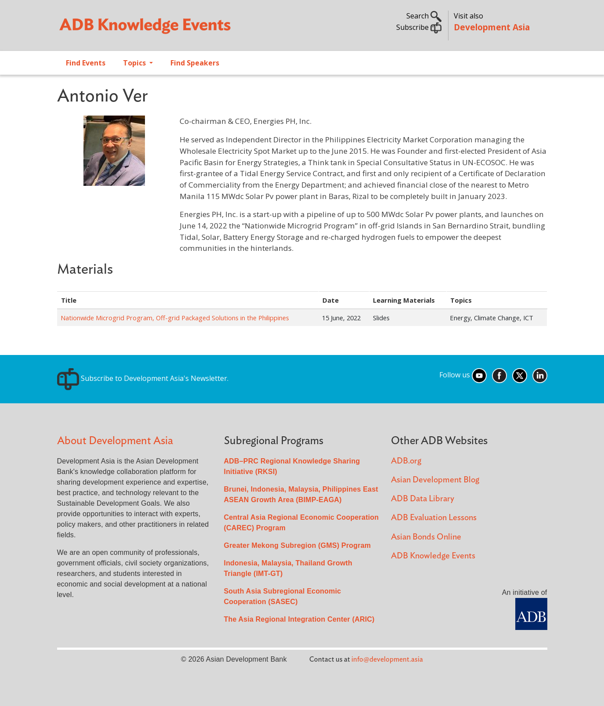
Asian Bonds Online (426, 537)
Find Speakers (194, 63)
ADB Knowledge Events (433, 556)
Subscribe (418, 27)
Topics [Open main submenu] (135, 63)
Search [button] (423, 16)
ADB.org (406, 461)
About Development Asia (115, 440)
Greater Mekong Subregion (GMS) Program (297, 545)
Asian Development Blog (435, 480)
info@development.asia (387, 659)
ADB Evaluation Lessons (434, 518)
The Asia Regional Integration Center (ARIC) (299, 619)
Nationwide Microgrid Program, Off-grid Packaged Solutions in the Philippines (175, 317)
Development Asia (492, 27)
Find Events (85, 63)
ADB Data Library (422, 499)
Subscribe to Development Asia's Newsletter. (142, 378)
